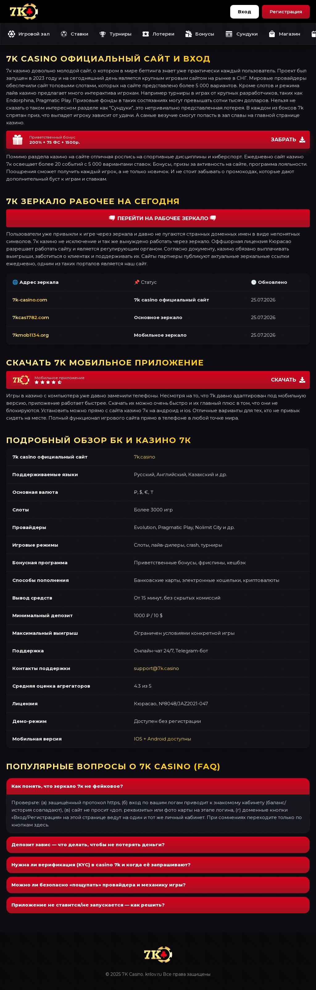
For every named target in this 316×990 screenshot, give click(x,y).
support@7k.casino (156, 668)
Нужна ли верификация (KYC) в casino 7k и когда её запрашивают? (101, 865)
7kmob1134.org (30, 335)
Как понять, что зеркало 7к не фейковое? (67, 786)
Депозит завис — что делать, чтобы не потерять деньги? (88, 844)
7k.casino (144, 457)
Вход (244, 12)
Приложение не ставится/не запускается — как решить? (88, 905)
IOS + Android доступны (162, 739)
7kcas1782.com (30, 317)
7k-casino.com (29, 300)
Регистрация (286, 12)
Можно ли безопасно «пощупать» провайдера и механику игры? (98, 885)
